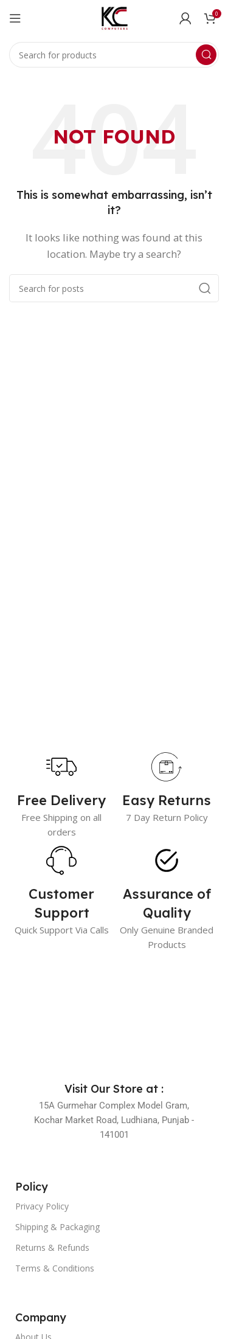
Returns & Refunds (52, 1247)
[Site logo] (114, 17)
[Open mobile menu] (15, 18)
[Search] (114, 54)
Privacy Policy (42, 1206)
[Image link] (114, 1016)
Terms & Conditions (54, 1268)
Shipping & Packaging (57, 1227)
